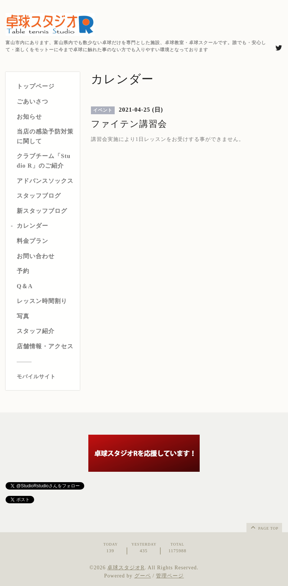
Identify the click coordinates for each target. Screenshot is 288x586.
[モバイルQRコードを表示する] (45, 377)
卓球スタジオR (125, 567)
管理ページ (170, 576)
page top (263, 527)
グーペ (142, 576)
